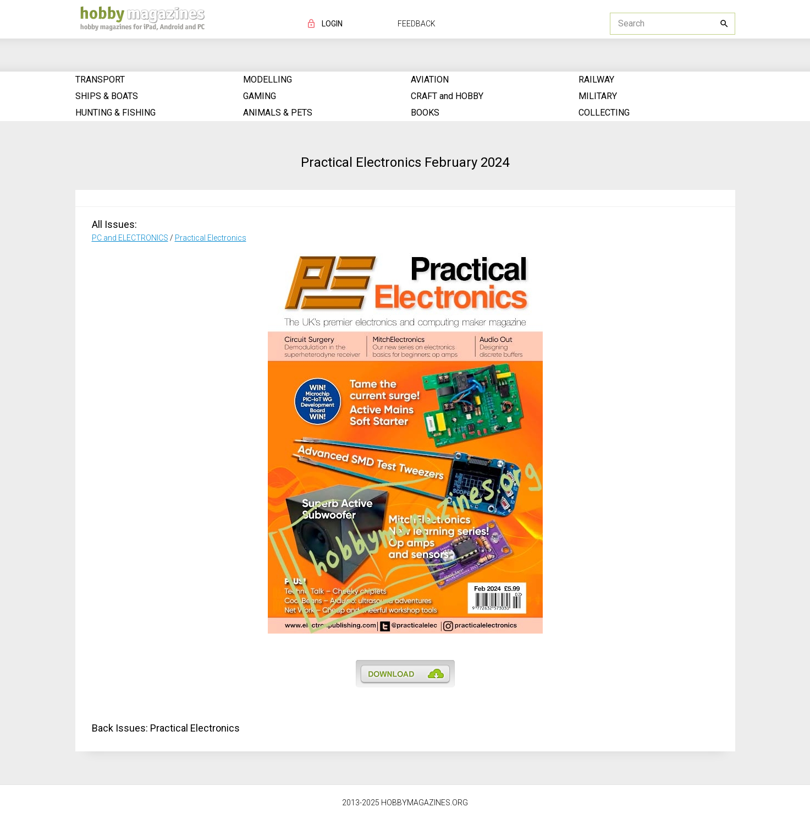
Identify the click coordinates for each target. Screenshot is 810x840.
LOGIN (332, 23)
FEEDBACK (417, 23)
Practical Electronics (210, 237)
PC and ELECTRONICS (130, 237)
